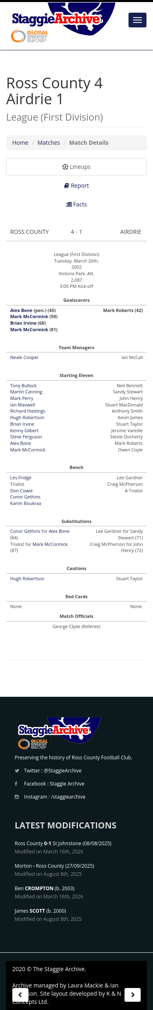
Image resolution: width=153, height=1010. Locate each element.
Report (76, 185)
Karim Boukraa (25, 503)
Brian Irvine (23, 323)
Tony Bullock (23, 385)
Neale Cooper (24, 357)
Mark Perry (21, 398)
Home (20, 142)
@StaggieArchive (63, 770)
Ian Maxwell (22, 405)
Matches (49, 142)
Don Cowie (21, 490)
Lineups (76, 167)
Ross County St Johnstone (48, 843)
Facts (76, 204)
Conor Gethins (25, 497)
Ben (34, 888)
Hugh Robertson (27, 417)
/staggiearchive (68, 796)
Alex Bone (21, 310)
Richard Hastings (27, 411)
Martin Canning (26, 391)
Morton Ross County (39, 865)
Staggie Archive (67, 783)
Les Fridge (20, 477)
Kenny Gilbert (24, 430)
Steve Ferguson (26, 436)
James (30, 910)
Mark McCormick (29, 316)
